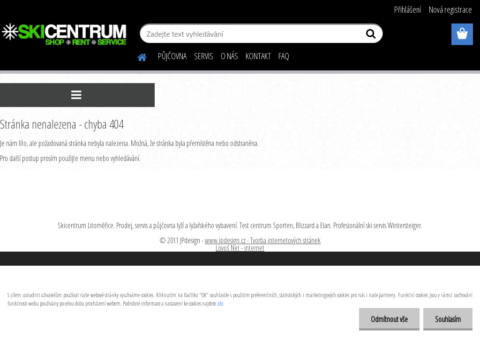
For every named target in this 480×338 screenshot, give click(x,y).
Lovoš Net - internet (240, 248)
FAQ (283, 55)
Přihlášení (407, 9)
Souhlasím (448, 319)
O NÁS (229, 55)
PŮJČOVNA (172, 55)
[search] (371, 35)
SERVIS (203, 55)
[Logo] (64, 34)
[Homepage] (136, 56)
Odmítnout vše (389, 319)
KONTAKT (258, 55)
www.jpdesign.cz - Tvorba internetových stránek (263, 240)
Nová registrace (450, 9)
